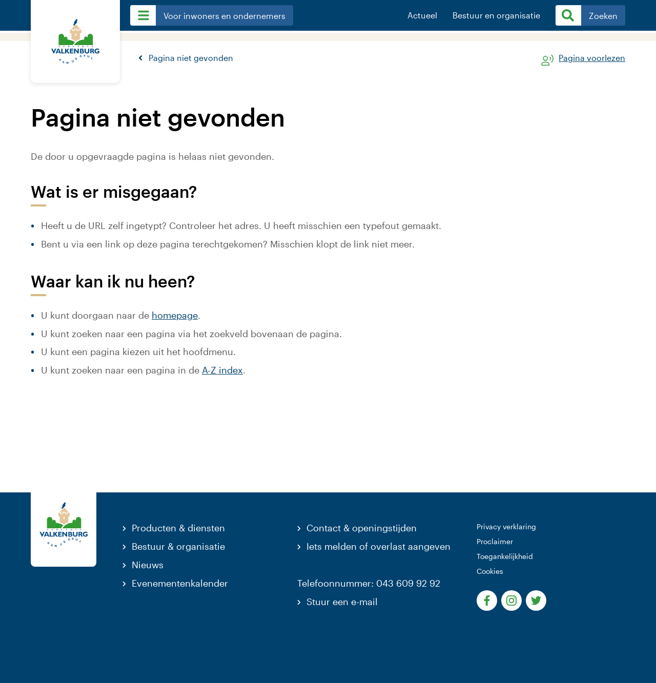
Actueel (422, 15)
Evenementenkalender (180, 583)
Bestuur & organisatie (178, 546)
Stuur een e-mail (342, 601)
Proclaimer (495, 541)
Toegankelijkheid (505, 556)
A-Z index (222, 370)
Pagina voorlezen (592, 58)
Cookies (490, 571)
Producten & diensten (178, 527)
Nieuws (147, 564)
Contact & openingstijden (361, 527)
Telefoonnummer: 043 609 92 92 (368, 583)
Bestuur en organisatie (496, 15)
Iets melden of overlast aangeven (378, 546)
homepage (175, 315)
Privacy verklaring (506, 526)
